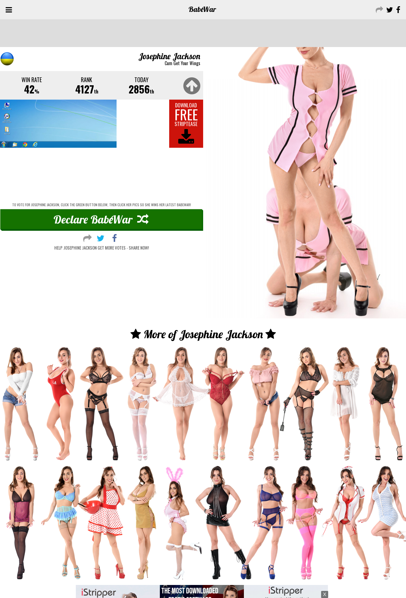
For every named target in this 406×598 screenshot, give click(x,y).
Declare (101, 225)
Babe (202, 9)
